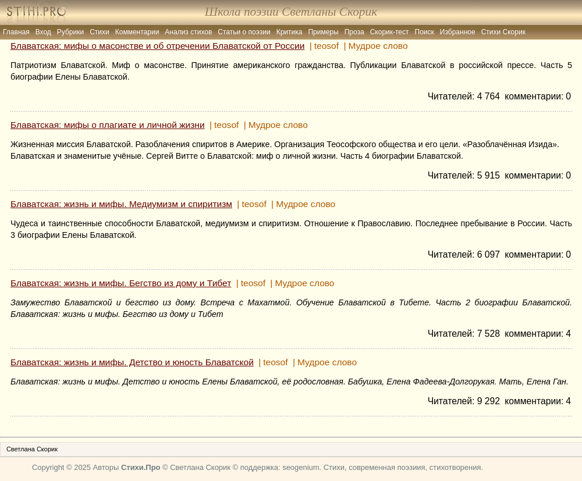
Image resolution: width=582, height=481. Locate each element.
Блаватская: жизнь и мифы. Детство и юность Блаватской (132, 362)
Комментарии (137, 32)
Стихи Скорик (503, 32)
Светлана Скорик (32, 449)
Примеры (323, 32)
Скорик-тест (389, 32)
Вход (43, 32)
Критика (289, 32)
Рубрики (70, 32)
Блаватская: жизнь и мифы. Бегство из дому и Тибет (120, 283)
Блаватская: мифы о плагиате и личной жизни (107, 125)
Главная (16, 32)
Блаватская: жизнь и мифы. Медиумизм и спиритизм (121, 204)
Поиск (424, 32)
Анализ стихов (188, 32)
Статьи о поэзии (244, 32)
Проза (354, 32)
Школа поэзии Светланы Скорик (291, 12)
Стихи (99, 32)
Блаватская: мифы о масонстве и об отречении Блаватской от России (157, 46)
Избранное (457, 32)
